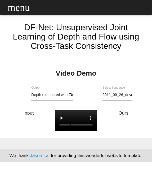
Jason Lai (40, 155)
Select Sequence (113, 87)
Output (35, 87)
